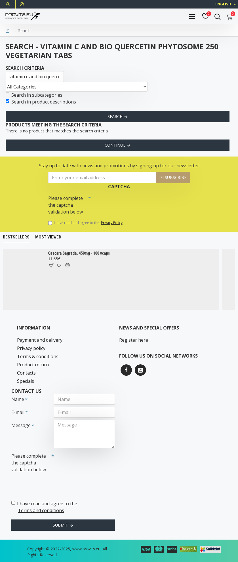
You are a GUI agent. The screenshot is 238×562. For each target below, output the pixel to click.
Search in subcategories (34, 95)
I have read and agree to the (85, 222)
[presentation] (130, 203)
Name (17, 399)
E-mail (17, 412)
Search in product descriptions (41, 102)
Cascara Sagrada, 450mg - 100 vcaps (89, 253)
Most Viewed (48, 237)
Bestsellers (16, 237)
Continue (115, 145)
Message (21, 425)
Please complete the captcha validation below (65, 205)
